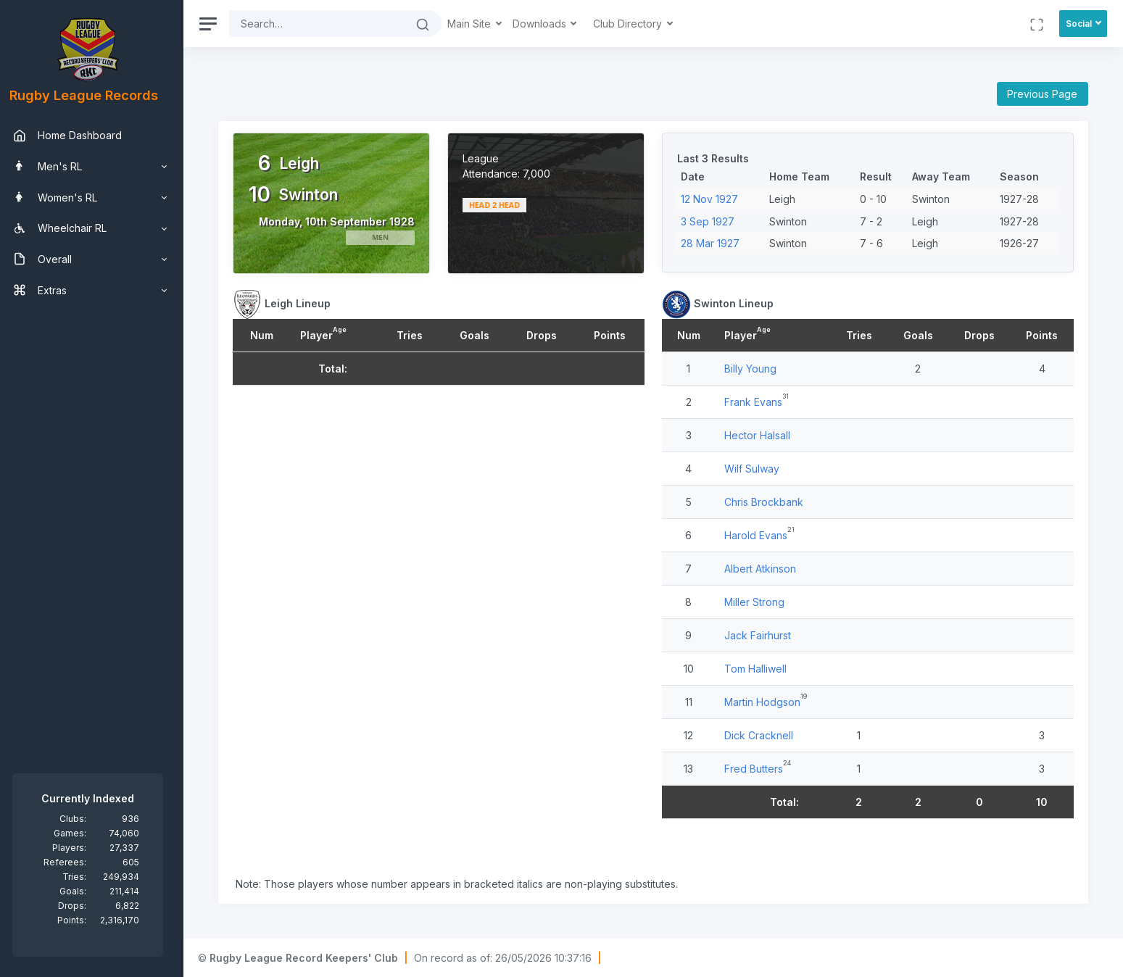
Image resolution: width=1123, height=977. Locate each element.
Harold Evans (759, 535)
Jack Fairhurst (761, 635)
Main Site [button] (478, 23)
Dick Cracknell (762, 735)
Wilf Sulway (755, 468)
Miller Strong (758, 602)
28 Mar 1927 (713, 243)
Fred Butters (757, 768)
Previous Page (1042, 94)
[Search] (325, 23)
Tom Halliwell (759, 668)
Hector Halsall (761, 435)
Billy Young (754, 368)
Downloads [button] (549, 23)
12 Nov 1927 (713, 199)
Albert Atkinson (764, 568)
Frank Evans (757, 402)
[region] (95, 488)
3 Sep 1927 (711, 221)
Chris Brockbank (767, 502)
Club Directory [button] (637, 23)
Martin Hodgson (766, 702)
